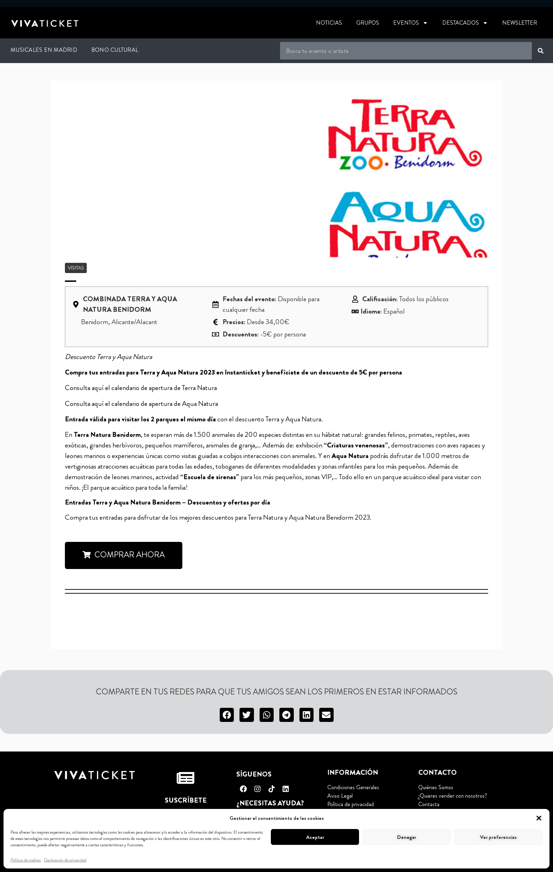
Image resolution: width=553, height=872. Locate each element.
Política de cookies (26, 860)
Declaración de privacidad (65, 860)
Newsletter (519, 23)
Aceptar (315, 837)
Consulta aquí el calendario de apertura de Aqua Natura (141, 403)
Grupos (367, 23)
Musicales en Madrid (44, 50)
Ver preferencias (498, 837)
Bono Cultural (114, 50)
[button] (538, 818)
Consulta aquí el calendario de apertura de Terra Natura (141, 388)
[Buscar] (540, 51)
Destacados (465, 23)
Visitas (76, 267)
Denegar (406, 837)
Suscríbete (186, 800)
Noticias (329, 23)
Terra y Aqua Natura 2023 (178, 372)
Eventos (410, 23)
